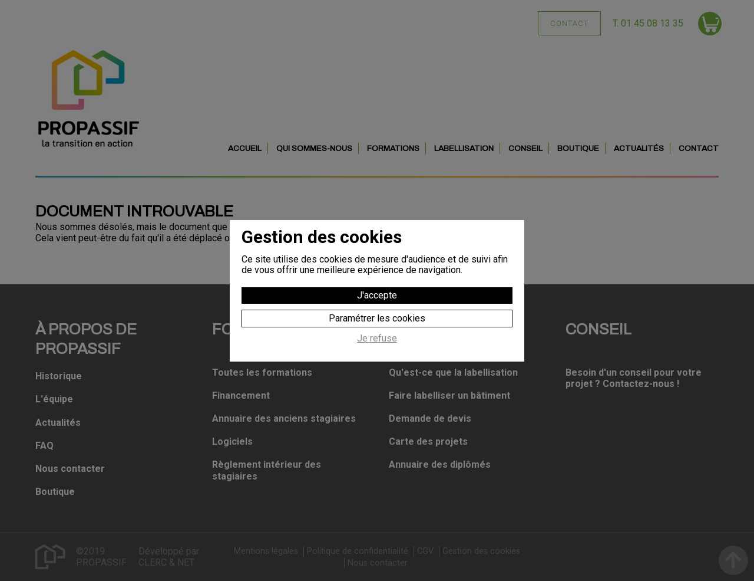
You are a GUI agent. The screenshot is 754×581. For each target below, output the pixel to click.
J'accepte (377, 295)
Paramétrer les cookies (377, 318)
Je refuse (377, 338)
